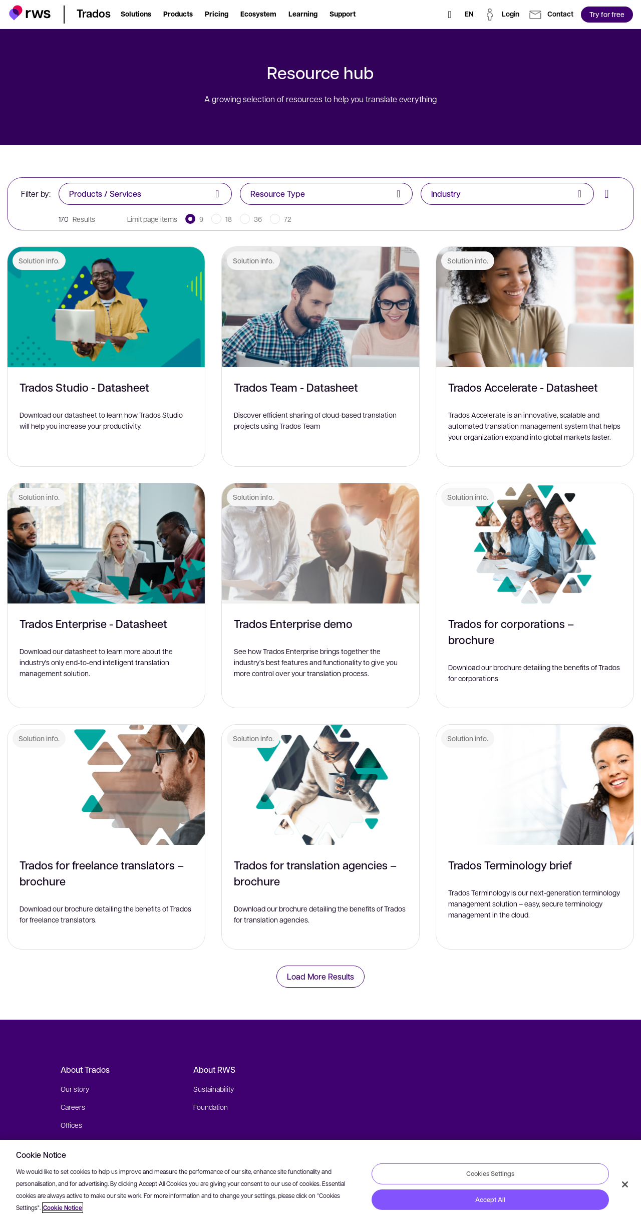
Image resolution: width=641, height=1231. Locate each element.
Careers (73, 1106)
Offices (71, 1124)
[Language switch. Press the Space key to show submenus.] (469, 15)
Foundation (210, 1106)
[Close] (625, 1184)
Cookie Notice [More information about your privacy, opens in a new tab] (62, 1207)
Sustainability (213, 1088)
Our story (75, 1088)
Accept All (490, 1199)
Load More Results (320, 976)
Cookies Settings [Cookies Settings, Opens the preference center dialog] (490, 1173)
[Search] (449, 15)
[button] (30, 13)
